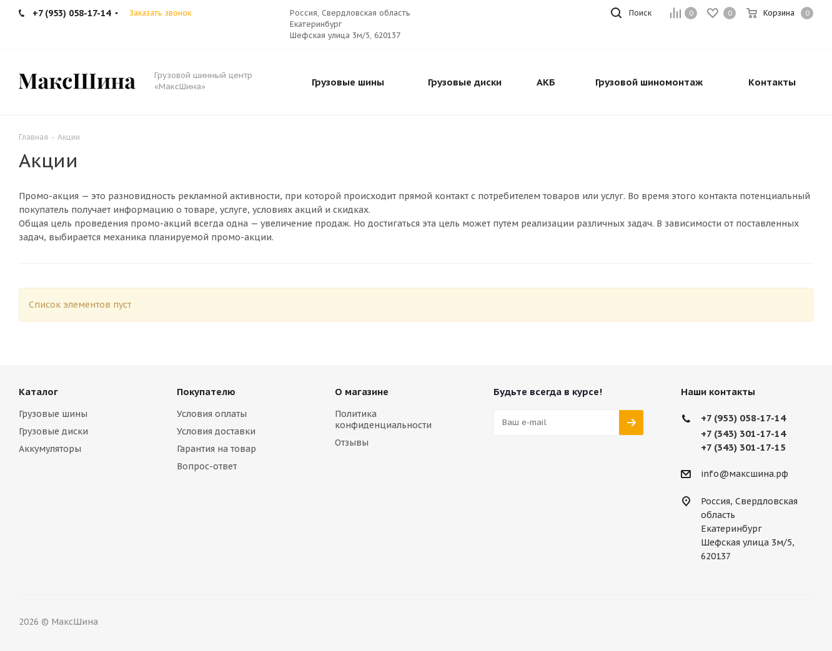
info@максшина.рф (744, 473)
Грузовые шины (53, 413)
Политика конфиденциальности (383, 419)
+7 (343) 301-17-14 (743, 433)
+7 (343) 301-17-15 (743, 447)
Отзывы (352, 442)
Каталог (38, 392)
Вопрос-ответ (207, 466)
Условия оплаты (212, 413)
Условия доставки (216, 431)
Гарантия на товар (216, 448)
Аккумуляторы (50, 448)
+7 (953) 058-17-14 (743, 418)
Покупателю (206, 392)
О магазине (362, 392)
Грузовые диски (53, 431)
